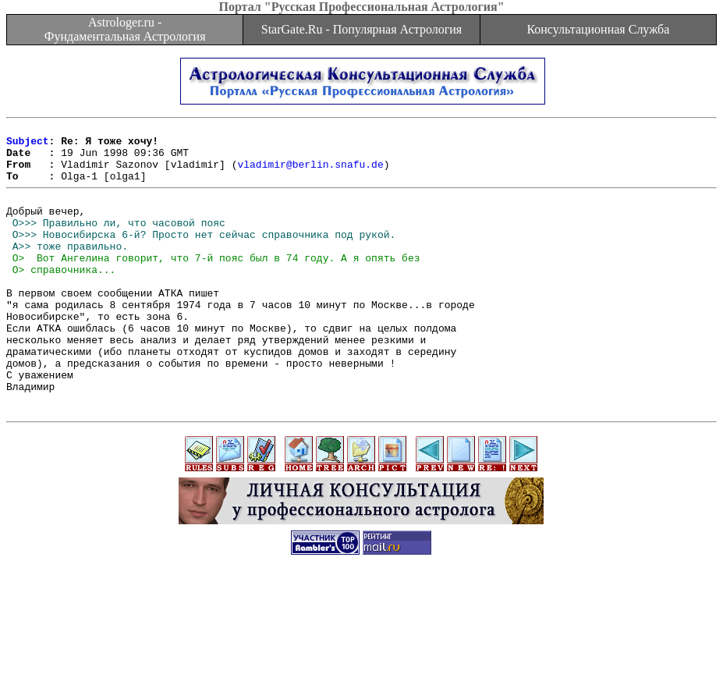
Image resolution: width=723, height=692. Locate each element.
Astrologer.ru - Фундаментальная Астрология (125, 29)
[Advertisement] (362, 657)
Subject (27, 145)
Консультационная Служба (597, 29)
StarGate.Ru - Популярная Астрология (361, 29)
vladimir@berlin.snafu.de (310, 173)
